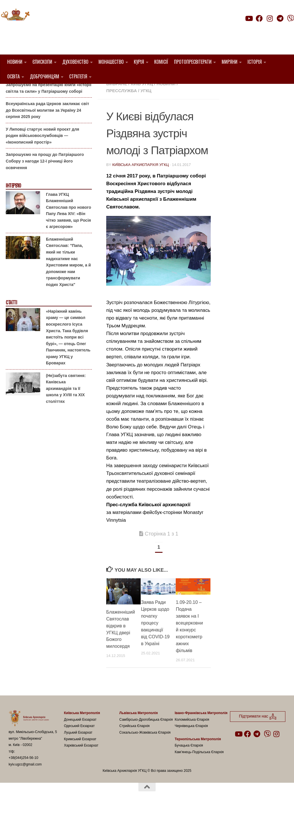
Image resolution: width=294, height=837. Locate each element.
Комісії (161, 61)
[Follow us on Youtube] (248, 18)
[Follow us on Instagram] (269, 18)
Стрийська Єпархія (134, 755)
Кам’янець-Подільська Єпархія (199, 781)
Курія (139, 61)
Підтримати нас (254, 29)
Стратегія (78, 76)
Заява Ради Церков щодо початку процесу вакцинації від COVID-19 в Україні (155, 652)
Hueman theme (76, 825)
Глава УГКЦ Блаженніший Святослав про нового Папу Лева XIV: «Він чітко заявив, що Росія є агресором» (68, 239)
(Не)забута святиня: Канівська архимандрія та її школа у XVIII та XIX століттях (66, 417)
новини (165, 113)
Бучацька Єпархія (189, 775)
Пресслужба (121, 119)
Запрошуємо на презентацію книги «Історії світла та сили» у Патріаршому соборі (48, 117)
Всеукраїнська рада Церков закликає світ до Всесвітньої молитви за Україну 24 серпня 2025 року (47, 139)
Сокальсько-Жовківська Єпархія (145, 762)
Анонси (13, 93)
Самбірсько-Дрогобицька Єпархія (146, 749)
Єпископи (42, 61)
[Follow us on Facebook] (259, 18)
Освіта (13, 76)
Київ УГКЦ (142, 113)
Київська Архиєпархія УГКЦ (140, 194)
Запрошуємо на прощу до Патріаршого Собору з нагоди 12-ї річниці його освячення (45, 190)
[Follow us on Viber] (290, 18)
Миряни (229, 61)
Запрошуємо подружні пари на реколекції (47, 101)
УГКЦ (145, 119)
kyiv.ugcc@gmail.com (25, 794)
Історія (254, 61)
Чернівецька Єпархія (191, 755)
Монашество (111, 61)
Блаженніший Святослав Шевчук (147, 106)
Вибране (116, 113)
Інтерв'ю (13, 215)
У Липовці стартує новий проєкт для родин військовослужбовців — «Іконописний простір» (42, 164)
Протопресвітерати (193, 61)
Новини (14, 61)
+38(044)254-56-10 (23, 787)
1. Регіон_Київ (171, 99)
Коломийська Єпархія (192, 749)
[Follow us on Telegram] (280, 18)
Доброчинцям (44, 76)
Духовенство (75, 61)
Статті (11, 331)
